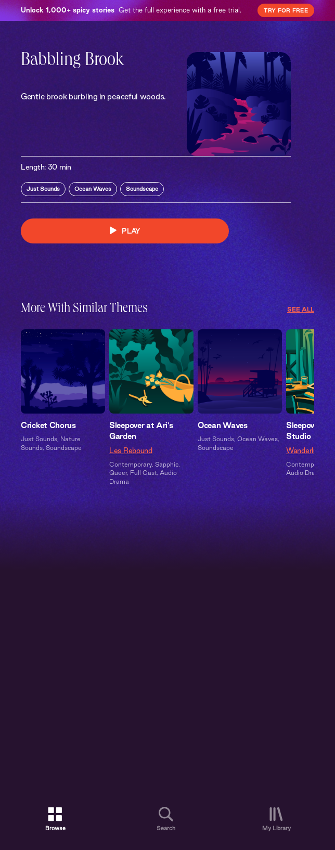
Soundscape (142, 189)
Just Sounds (43, 189)
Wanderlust (305, 450)
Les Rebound (130, 450)
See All (300, 309)
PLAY (124, 230)
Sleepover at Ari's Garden (141, 431)
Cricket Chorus (48, 425)
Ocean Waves (92, 189)
